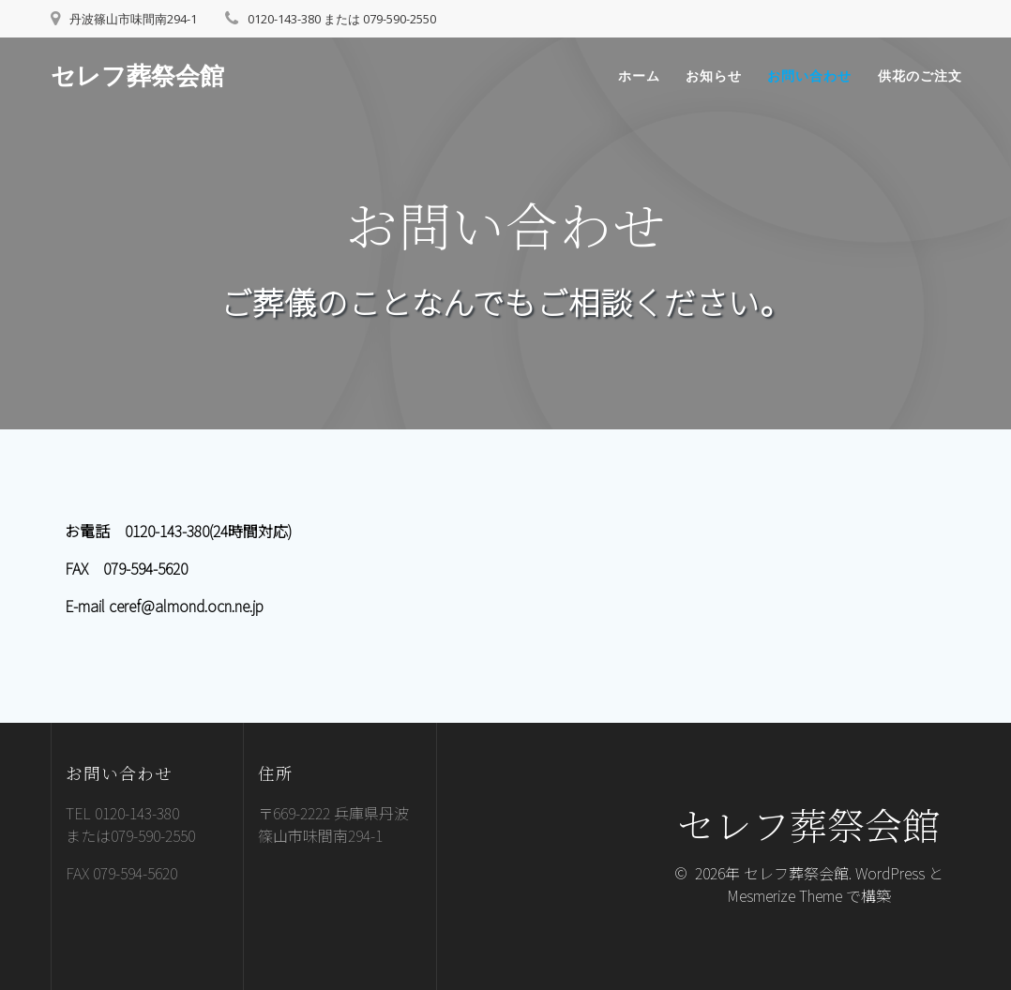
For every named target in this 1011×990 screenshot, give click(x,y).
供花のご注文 (920, 75)
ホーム (639, 75)
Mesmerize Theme (784, 895)
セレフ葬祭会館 (137, 76)
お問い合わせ (809, 75)
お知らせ (714, 75)
